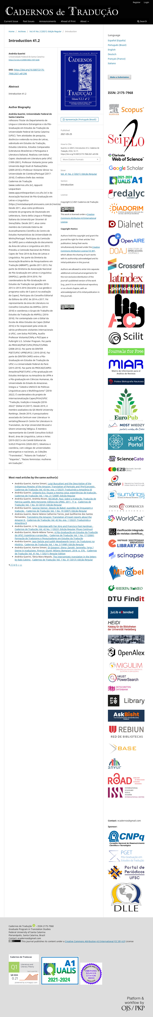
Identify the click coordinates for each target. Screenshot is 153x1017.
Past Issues (28, 21)
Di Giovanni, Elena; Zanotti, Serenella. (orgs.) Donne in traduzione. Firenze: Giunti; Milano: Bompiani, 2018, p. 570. (54, 549)
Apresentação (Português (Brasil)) (80, 119)
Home (11, 31)
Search (142, 21)
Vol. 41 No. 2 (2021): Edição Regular (45, 31)
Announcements (47, 21)
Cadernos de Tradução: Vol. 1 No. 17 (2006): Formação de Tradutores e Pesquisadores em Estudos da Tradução (54, 537)
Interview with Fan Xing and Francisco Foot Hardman (65, 526)
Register (136, 2)
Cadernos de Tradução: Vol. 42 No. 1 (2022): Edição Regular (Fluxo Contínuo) (54, 529)
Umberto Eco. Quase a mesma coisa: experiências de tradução (64, 492)
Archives (22, 31)
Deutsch (112, 54)
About (83, 21)
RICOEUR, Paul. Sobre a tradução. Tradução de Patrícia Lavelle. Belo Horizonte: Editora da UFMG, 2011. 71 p (55, 500)
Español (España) (117, 40)
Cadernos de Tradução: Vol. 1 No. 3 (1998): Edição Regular (54, 544)
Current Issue (11, 21)
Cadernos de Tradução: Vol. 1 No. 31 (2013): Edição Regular (62, 559)
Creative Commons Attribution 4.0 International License (78, 218)
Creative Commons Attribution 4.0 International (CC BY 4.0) (95, 941)
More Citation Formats (73, 159)
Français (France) (116, 58)
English (112, 49)
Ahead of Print (68, 21)
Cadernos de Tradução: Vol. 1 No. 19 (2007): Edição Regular (56, 510)
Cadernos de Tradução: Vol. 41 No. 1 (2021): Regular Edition (56, 552)
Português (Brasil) (117, 45)
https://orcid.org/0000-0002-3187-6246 (24, 60)
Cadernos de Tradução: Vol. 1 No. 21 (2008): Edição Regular (45, 495)
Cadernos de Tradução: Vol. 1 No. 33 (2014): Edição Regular (53, 503)
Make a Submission (119, 77)
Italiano (112, 63)
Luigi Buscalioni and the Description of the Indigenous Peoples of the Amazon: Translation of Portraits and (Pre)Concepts (55, 485)
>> (21, 564)
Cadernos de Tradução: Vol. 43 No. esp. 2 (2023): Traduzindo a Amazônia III (53, 489)
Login (146, 2)
